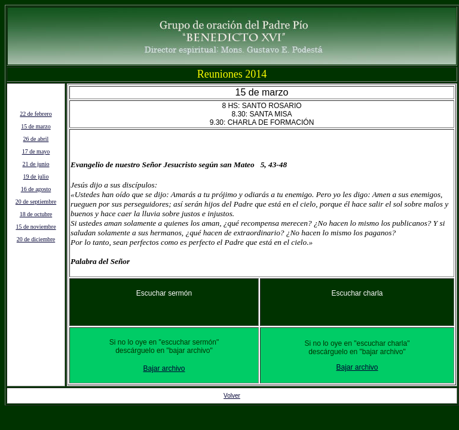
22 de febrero (35, 113)
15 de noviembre (36, 226)
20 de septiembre (36, 201)
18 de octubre (36, 214)
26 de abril (36, 139)
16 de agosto (36, 189)
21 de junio (36, 164)
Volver (232, 395)
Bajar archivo (164, 368)
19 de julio (36, 176)
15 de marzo (35, 126)
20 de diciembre (36, 239)
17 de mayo (36, 151)
